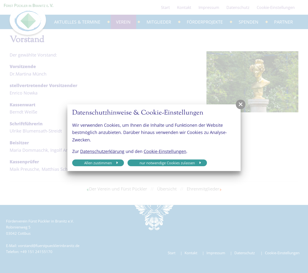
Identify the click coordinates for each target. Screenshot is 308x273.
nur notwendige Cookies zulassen (167, 162)
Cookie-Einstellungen (165, 151)
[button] (240, 104)
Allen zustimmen (98, 162)
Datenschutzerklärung (102, 151)
